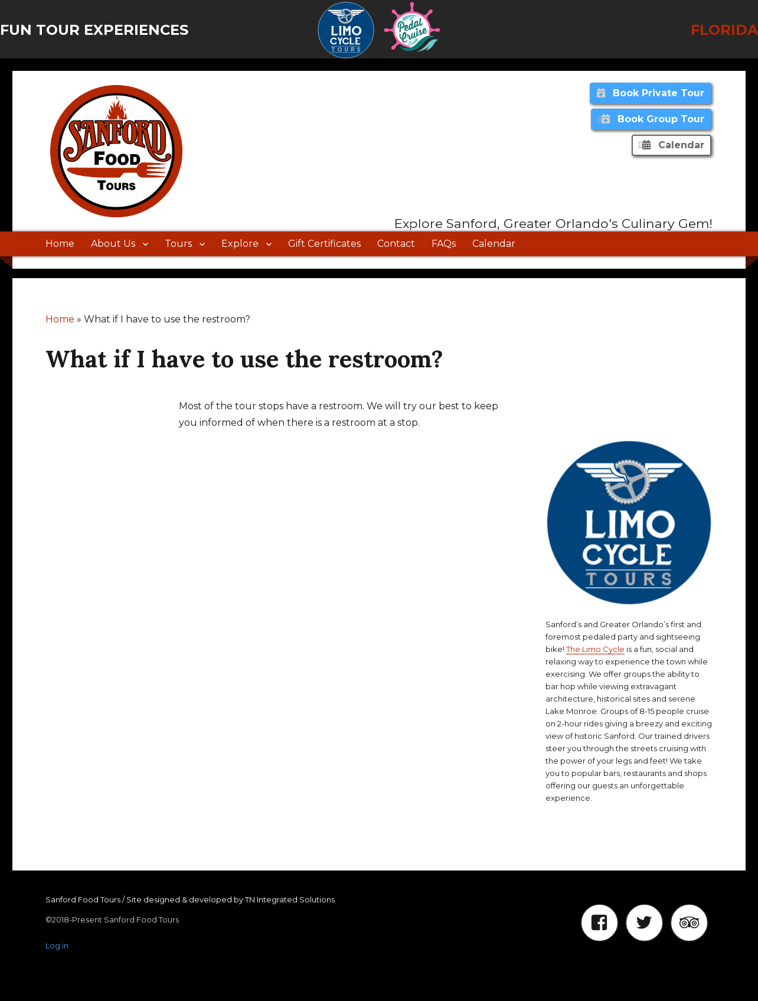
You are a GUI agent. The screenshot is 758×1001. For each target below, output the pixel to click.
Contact (396, 243)
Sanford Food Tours (82, 899)
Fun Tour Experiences (94, 29)
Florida (724, 29)
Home (59, 243)
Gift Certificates (324, 243)
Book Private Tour (650, 93)
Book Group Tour (653, 119)
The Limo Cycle (595, 649)
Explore (240, 243)
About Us (113, 243)
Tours (178, 243)
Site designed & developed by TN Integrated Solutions (230, 899)
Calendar (493, 243)
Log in (56, 945)
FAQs (444, 243)
